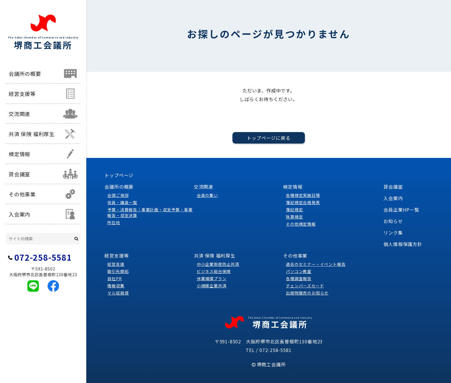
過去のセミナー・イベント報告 (315, 264)
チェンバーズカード (305, 286)
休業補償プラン (212, 278)
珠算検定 (294, 217)
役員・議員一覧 (122, 202)
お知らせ (393, 221)
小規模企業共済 (212, 286)
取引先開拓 (118, 271)
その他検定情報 (301, 224)
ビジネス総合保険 (214, 271)
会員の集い (207, 195)
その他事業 (22, 194)
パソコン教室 (299, 271)
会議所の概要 (25, 73)
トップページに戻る (268, 137)
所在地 (113, 222)
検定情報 (19, 154)
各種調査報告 (299, 278)
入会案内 (19, 214)
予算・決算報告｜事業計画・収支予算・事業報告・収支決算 (149, 212)
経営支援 (115, 264)
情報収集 (115, 286)
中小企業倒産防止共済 (218, 264)
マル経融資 (118, 293)
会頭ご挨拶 (118, 195)
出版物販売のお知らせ (307, 293)
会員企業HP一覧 (401, 209)
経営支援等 (22, 93)
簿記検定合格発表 (303, 202)
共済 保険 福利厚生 (32, 134)
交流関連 (19, 113)
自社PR (114, 278)
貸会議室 (19, 174)
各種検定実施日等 (303, 195)
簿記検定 (294, 209)
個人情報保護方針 (402, 244)
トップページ (118, 175)
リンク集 (393, 232)
